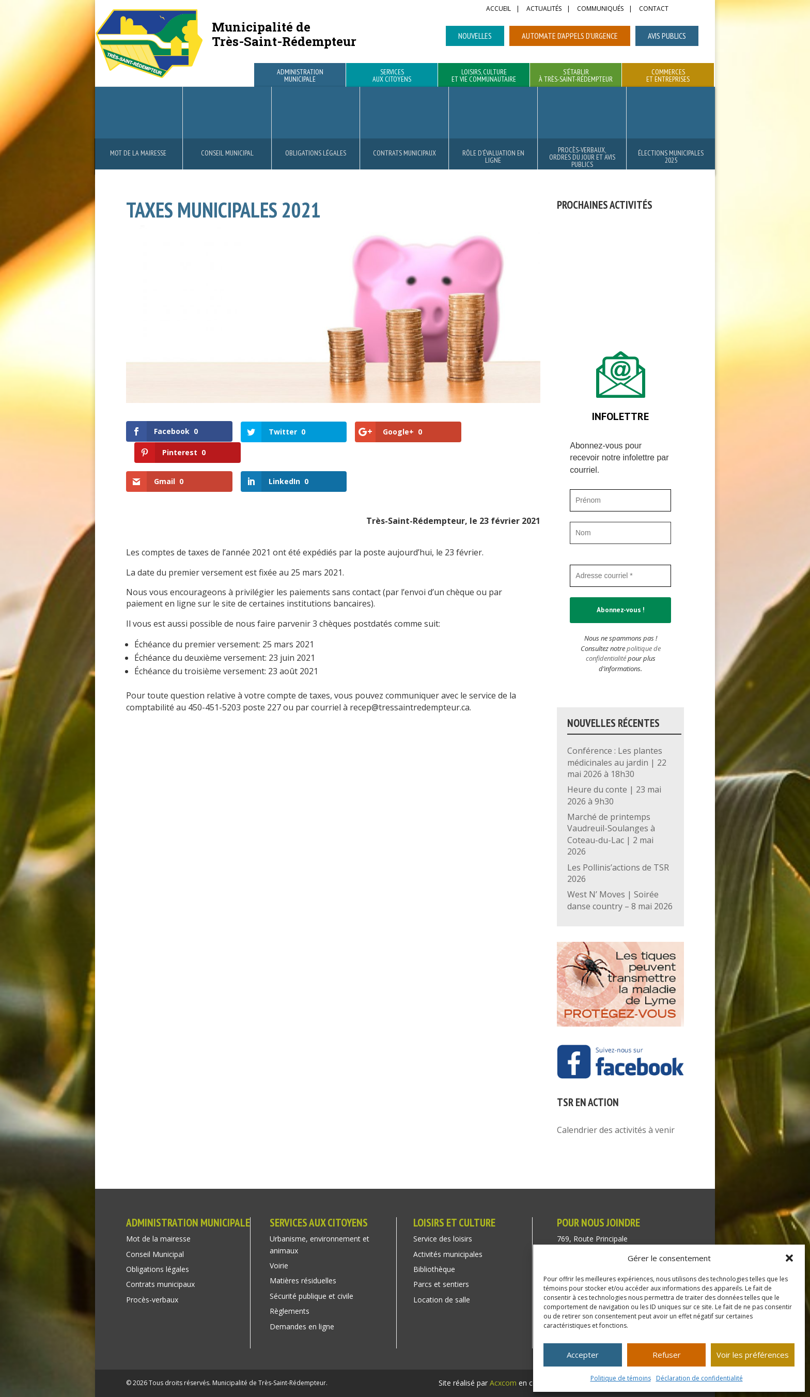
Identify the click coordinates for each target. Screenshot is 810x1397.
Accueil (498, 9)
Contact (653, 9)
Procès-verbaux (152, 1300)
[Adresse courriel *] (620, 576)
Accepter (583, 1354)
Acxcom (503, 1383)
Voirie (279, 1265)
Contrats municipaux (404, 153)
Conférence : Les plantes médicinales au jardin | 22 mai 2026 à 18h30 (616, 762)
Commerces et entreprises (668, 76)
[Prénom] (620, 500)
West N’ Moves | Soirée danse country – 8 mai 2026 (620, 900)
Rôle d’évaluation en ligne (493, 156)
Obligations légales (315, 153)
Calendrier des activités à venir (616, 1130)
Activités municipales (447, 1254)
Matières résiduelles (303, 1280)
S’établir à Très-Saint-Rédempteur (576, 76)
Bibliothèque (434, 1269)
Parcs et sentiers (441, 1284)
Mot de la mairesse (138, 153)
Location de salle (441, 1300)
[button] (789, 1258)
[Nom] (620, 533)
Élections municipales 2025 (671, 156)
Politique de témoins (620, 1378)
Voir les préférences (752, 1354)
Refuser (666, 1354)
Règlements (289, 1311)
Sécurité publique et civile (311, 1296)
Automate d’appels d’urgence (570, 35)
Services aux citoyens (391, 76)
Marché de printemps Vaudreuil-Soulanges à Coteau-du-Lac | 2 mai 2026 (611, 834)
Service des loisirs (442, 1239)
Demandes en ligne (302, 1326)
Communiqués (600, 9)
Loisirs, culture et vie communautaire (483, 76)
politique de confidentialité (623, 653)
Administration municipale (300, 76)
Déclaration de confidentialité (699, 1378)
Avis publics (667, 35)
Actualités (544, 9)
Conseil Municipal (227, 153)
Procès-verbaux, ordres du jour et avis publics (582, 157)
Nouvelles (475, 35)
